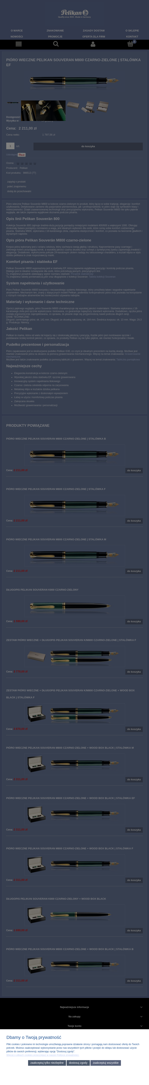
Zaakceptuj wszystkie (106, 1062)
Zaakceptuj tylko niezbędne (47, 1062)
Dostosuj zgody (78, 1062)
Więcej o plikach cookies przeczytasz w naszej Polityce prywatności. (42, 1055)
